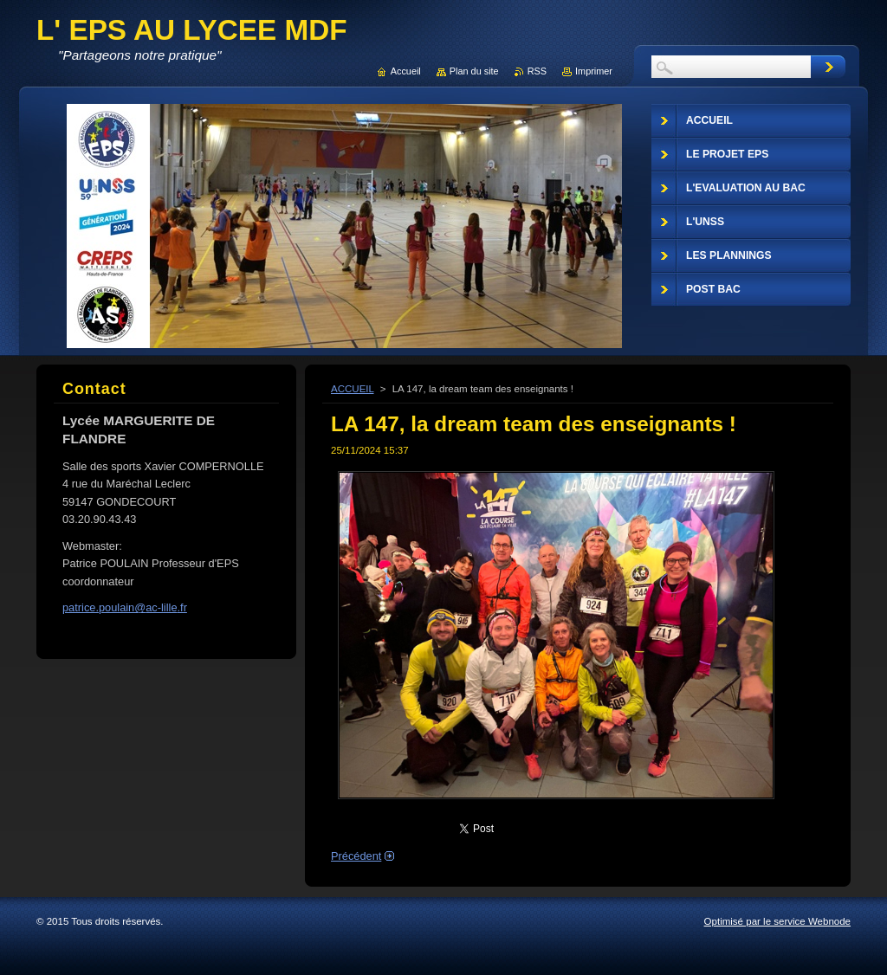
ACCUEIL (352, 389)
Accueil (406, 71)
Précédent (356, 855)
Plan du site (474, 71)
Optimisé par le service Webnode (777, 921)
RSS (537, 71)
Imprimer (593, 71)
